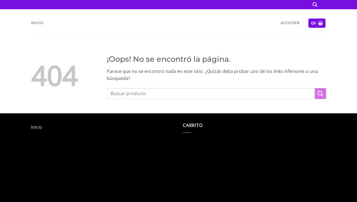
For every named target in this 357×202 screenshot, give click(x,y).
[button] (314, 4)
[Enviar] (320, 93)
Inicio (37, 23)
